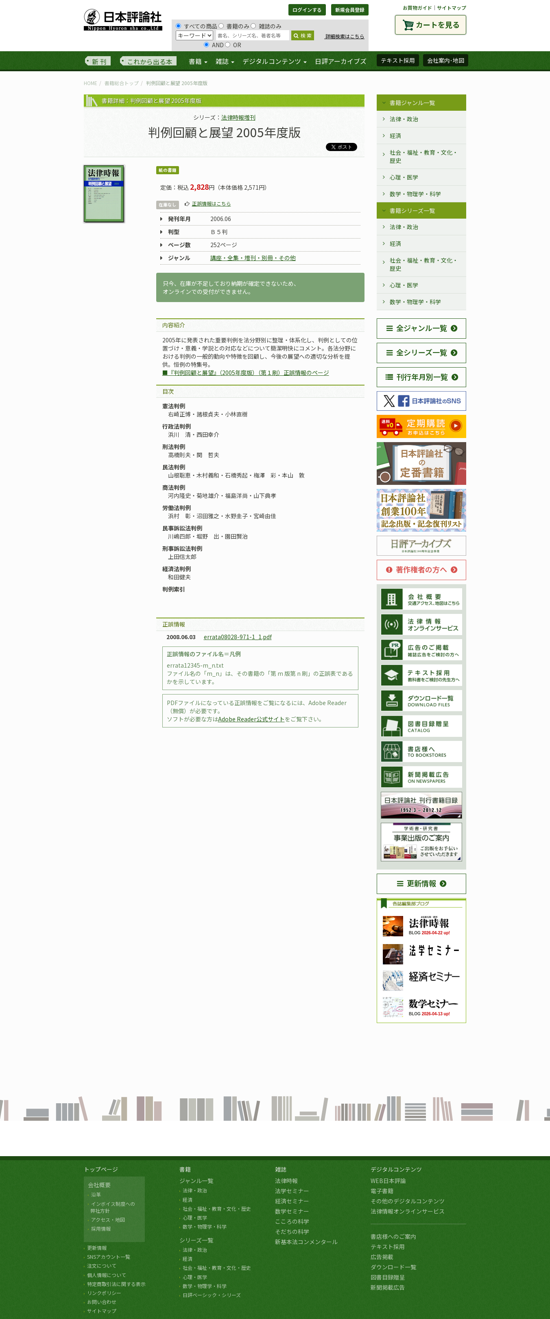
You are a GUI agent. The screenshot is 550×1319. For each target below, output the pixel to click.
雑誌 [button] (225, 61)
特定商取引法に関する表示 (116, 1283)
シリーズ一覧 (196, 1240)
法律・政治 (404, 119)
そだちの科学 (292, 1231)
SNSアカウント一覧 (108, 1256)
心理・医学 (404, 177)
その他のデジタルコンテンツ (408, 1201)
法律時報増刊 (238, 117)
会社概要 (99, 1185)
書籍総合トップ (122, 82)
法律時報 (286, 1181)
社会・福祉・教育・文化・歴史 (424, 156)
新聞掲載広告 (388, 1287)
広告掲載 (382, 1257)
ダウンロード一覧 (393, 1267)
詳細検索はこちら (344, 36)
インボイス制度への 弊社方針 (111, 1207)
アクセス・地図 (108, 1219)
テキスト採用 (388, 1246)
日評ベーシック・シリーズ (212, 1294)
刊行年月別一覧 (417, 376)
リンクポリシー (104, 1292)
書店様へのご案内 (393, 1236)
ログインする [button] (307, 9)
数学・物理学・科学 (415, 194)
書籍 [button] (198, 61)
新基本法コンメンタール (306, 1242)
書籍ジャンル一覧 (412, 103)
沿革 (96, 1194)
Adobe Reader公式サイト (251, 719)
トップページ (101, 1169)
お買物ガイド (417, 7)
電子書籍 (382, 1191)
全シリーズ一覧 (416, 352)
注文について (101, 1265)
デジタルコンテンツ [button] (274, 61)
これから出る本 (149, 61)
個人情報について (106, 1274)
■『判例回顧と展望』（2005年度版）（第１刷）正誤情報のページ (245, 372)
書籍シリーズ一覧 (412, 210)
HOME (90, 82)
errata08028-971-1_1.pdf (238, 637)
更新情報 (416, 883)
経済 (395, 135)
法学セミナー (292, 1191)
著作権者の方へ (416, 569)
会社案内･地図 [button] (445, 60)
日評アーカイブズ (341, 61)
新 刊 (99, 61)
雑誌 (280, 1169)
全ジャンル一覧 (416, 327)
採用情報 (101, 1228)
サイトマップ (451, 7)
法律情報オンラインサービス (408, 1211)
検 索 (303, 35)
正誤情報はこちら (211, 203)
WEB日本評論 (388, 1181)
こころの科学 (292, 1221)
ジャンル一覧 (196, 1181)
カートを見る (438, 24)
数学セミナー (292, 1211)
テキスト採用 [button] (398, 60)
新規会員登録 (349, 9)
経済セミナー (292, 1201)
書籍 (185, 1169)
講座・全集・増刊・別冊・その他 (253, 258)
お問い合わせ (101, 1301)
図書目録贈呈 (388, 1277)
